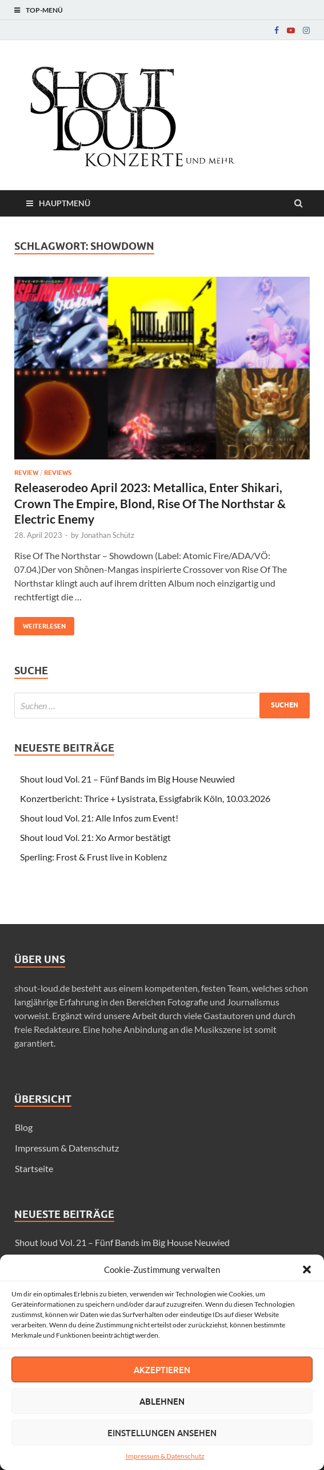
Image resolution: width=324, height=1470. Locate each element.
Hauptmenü (64, 203)
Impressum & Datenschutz (165, 1456)
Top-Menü (44, 10)
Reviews (57, 473)
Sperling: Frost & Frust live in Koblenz (93, 856)
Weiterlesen (40, 623)
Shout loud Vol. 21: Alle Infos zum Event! (99, 817)
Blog (24, 1127)
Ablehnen (162, 1401)
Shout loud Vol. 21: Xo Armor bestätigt (95, 837)
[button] (307, 1269)
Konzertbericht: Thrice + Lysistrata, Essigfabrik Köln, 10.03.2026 (145, 798)
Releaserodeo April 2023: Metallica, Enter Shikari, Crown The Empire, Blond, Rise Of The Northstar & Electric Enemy (150, 503)
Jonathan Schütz (107, 535)
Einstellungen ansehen (162, 1433)
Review (26, 473)
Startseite (34, 1168)
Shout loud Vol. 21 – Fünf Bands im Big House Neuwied (127, 778)
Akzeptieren (162, 1370)
